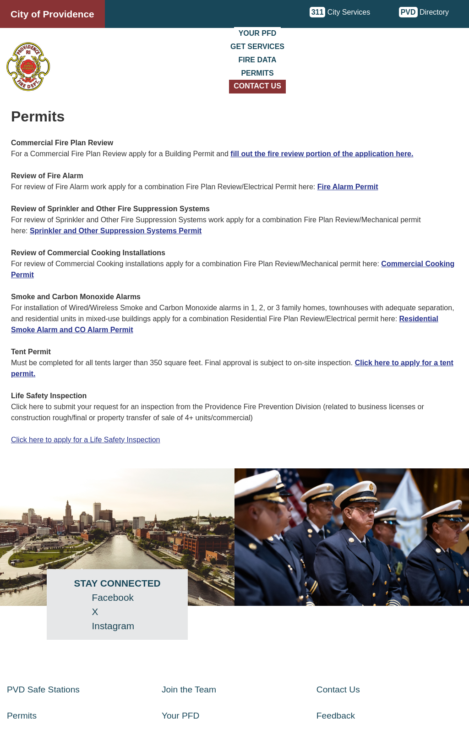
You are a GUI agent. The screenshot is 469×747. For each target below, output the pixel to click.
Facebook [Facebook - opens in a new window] (113, 597)
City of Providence (52, 14)
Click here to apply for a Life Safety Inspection (85, 440)
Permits (257, 73)
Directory (424, 12)
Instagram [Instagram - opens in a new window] (113, 626)
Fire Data (258, 60)
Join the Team (189, 689)
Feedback (335, 715)
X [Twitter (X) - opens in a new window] (95, 611)
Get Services (257, 46)
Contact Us (257, 86)
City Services (340, 12)
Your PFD (258, 33)
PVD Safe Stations (43, 689)
